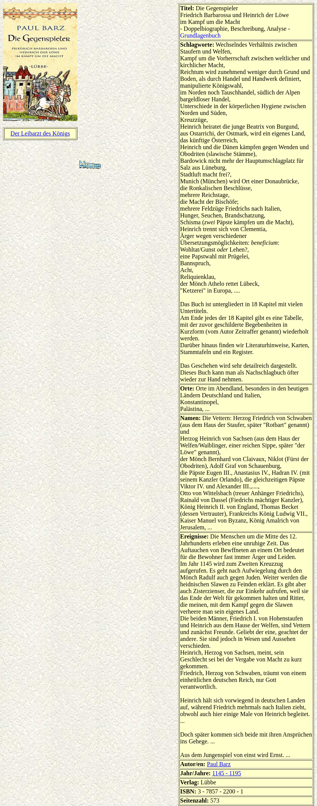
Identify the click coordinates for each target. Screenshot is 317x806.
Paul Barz (219, 764)
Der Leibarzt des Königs (40, 133)
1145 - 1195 (226, 773)
